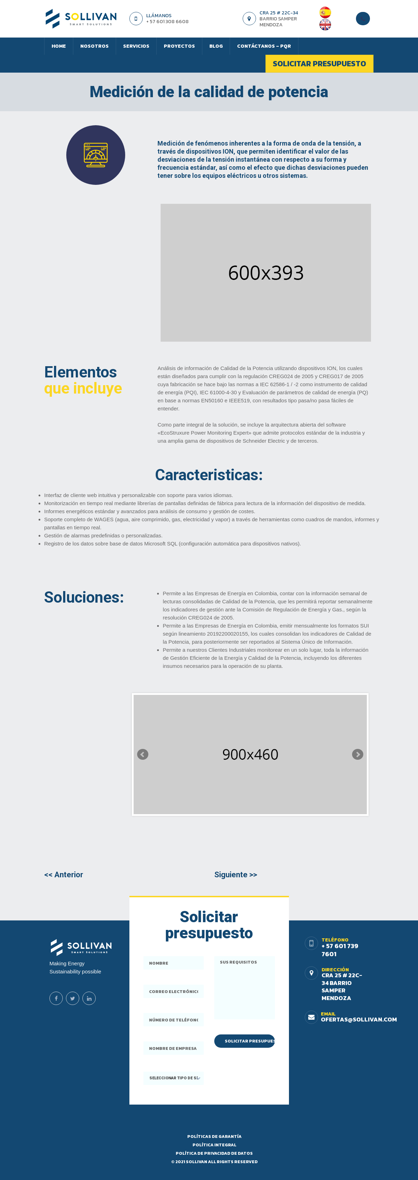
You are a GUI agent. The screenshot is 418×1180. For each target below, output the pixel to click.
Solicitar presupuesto (319, 63)
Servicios (136, 46)
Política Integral (214, 1145)
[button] (173, 1078)
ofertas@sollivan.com (359, 1019)
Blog (216, 46)
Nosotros (94, 46)
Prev (142, 754)
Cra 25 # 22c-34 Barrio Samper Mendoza (342, 987)
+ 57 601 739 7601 (340, 950)
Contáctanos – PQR (264, 46)
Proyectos (179, 46)
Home (59, 46)
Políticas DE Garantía (214, 1136)
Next (357, 754)
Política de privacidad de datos (214, 1153)
